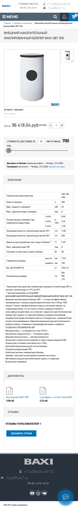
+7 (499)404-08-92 (58, 4)
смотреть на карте (56, 167)
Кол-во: (43, 125)
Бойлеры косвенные (23, 23)
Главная (7, 23)
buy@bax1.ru (57, 8)
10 (9, 151)
